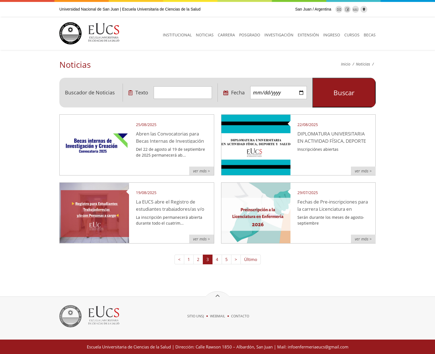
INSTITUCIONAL (177, 34)
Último (250, 259)
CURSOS (352, 34)
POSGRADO (249, 34)
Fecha (234, 92)
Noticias (363, 64)
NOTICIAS (205, 34)
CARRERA (226, 34)
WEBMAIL (217, 316)
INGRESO (331, 34)
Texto (138, 92)
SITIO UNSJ (195, 316)
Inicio (345, 64)
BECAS (370, 34)
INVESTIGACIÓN (279, 34)
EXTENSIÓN (308, 34)
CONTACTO (240, 316)
